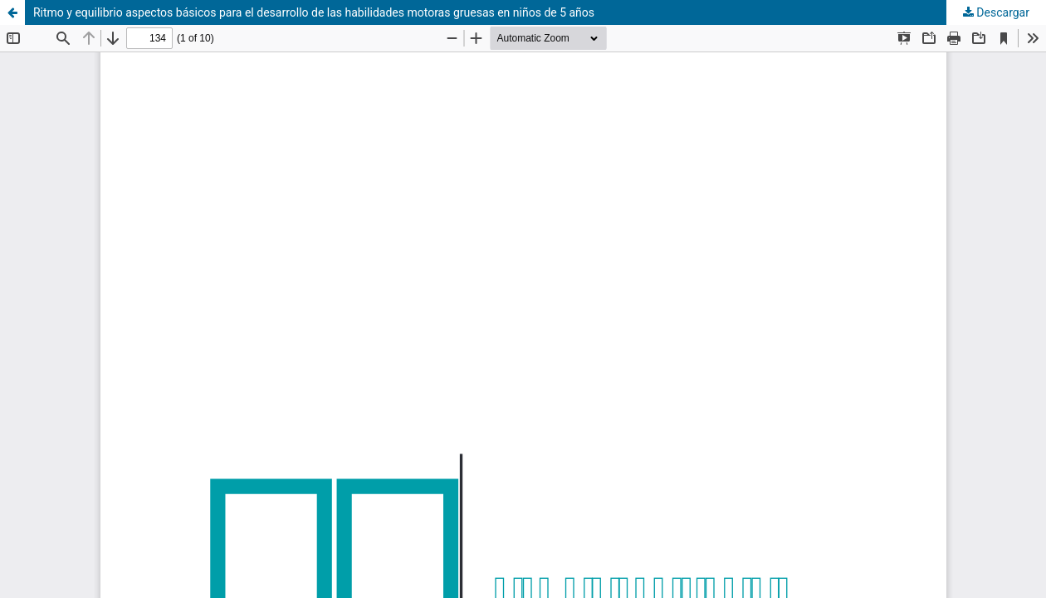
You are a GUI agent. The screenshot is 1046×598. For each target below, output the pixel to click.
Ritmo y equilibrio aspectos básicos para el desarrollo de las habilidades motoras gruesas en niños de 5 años (313, 12)
